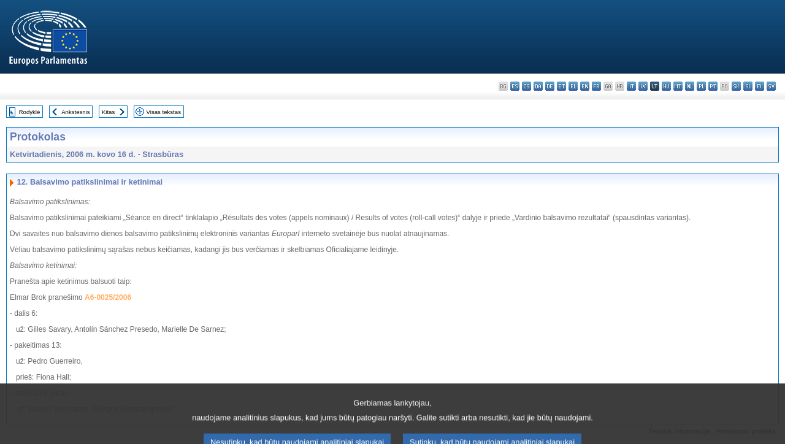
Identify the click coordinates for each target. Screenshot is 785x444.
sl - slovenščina (747, 86)
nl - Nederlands (689, 86)
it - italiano (631, 86)
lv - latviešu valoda (643, 86)
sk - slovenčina (736, 86)
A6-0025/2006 (108, 297)
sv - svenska (771, 86)
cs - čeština (526, 86)
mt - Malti (678, 86)
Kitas (108, 112)
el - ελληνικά (573, 86)
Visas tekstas (164, 112)
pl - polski (701, 86)
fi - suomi (759, 86)
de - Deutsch (549, 86)
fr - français (596, 86)
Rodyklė (29, 112)
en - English (584, 86)
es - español (514, 86)
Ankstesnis (75, 112)
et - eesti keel (561, 86)
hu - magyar (666, 86)
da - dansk (538, 86)
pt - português (713, 86)
